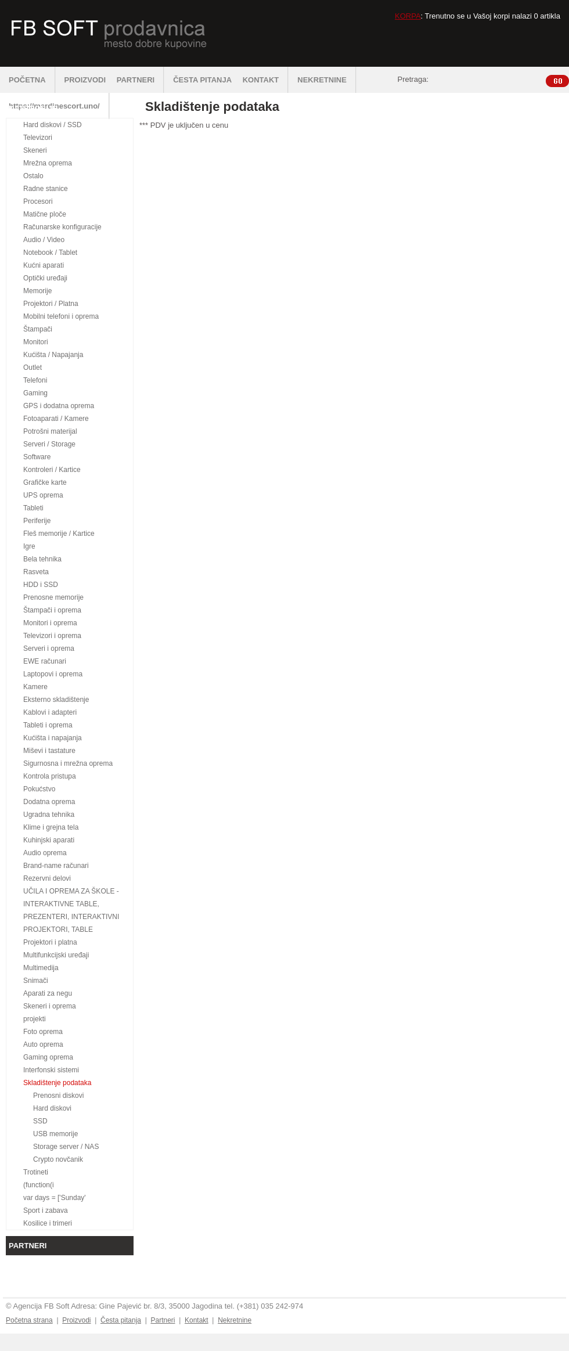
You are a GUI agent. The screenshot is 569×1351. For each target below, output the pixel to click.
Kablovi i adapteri (50, 712)
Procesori (38, 201)
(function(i (38, 1185)
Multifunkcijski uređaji (56, 955)
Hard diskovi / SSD (52, 125)
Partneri (162, 1320)
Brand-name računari (56, 866)
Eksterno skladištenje (56, 700)
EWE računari (44, 661)
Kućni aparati (43, 265)
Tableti (33, 508)
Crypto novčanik (58, 1159)
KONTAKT (266, 80)
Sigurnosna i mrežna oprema (68, 763)
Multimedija (41, 968)
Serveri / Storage (49, 444)
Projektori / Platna (50, 304)
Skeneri (35, 150)
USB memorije (55, 1134)
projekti (34, 1019)
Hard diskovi (52, 1108)
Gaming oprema (48, 1057)
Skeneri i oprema (49, 1006)
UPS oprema (43, 495)
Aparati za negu (47, 993)
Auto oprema (43, 1044)
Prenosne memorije (53, 597)
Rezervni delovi (47, 878)
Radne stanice (45, 189)
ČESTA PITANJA (202, 79)
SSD (40, 1121)
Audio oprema (45, 853)
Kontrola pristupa (49, 776)
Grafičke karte (45, 482)
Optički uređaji (45, 278)
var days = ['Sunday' (54, 1198)
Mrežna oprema (47, 163)
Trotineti (35, 1172)
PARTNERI (140, 80)
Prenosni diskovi (58, 1095)
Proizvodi (76, 1320)
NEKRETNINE (326, 80)
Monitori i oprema (50, 623)
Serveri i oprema (48, 648)
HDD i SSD (40, 585)
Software (37, 457)
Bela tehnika (42, 559)
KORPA (408, 16)
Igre (29, 546)
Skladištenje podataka (57, 1083)
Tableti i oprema (48, 725)
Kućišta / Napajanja (53, 355)
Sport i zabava (45, 1210)
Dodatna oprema (49, 802)
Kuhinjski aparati (48, 840)
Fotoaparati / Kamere (56, 419)
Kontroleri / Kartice (52, 470)
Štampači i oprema (52, 610)
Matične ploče (44, 214)
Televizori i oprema (52, 636)
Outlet (32, 367)
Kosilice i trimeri (47, 1223)
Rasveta (36, 572)
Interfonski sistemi (51, 1070)
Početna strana (29, 1320)
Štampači (37, 329)
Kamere (35, 687)
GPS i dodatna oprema (58, 406)
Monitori (35, 342)
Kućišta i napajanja (52, 738)
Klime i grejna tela (50, 827)
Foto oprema (43, 1032)
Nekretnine (234, 1320)
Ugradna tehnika (48, 814)
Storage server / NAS (66, 1147)
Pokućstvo (39, 789)
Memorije (37, 291)
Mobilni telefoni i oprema (61, 316)
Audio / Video (43, 240)
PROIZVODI (85, 79)
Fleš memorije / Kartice (59, 533)
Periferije (37, 521)
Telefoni (35, 380)
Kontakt (196, 1320)
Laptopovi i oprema (52, 674)
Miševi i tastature (49, 751)
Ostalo (33, 176)
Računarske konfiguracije (62, 227)
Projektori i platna (50, 942)
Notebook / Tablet (50, 252)
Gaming (35, 393)
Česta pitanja (120, 1320)
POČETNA (32, 80)
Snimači (35, 981)
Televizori (37, 138)
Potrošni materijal (50, 431)
